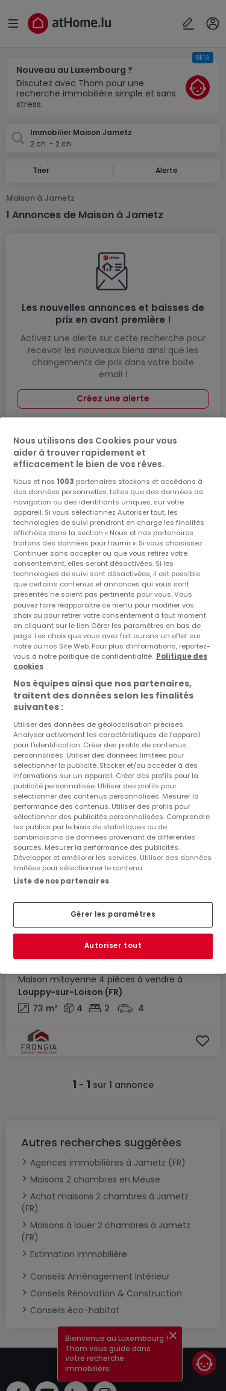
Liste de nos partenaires (61, 881)
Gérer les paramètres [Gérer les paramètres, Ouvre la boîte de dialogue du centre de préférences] (113, 914)
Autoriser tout (113, 945)
